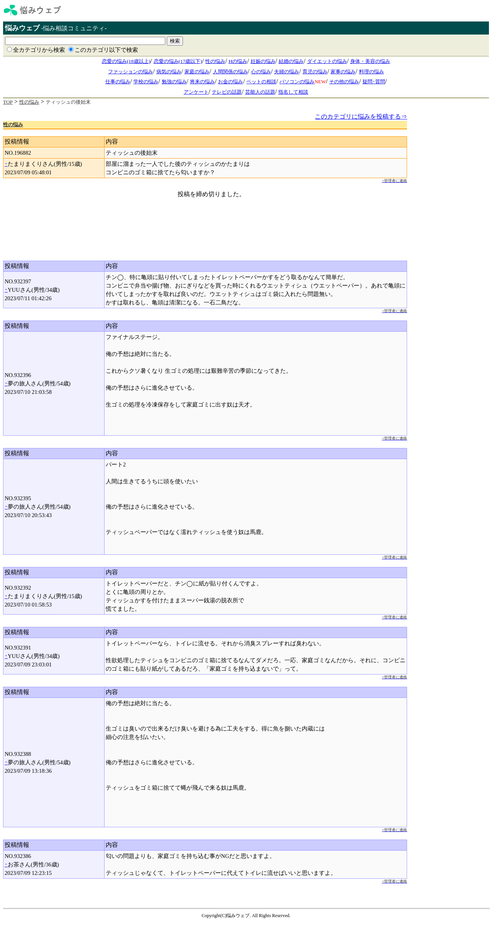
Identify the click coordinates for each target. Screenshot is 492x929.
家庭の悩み (196, 71)
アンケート (196, 92)
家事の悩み (343, 71)
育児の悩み (315, 71)
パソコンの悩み (296, 81)
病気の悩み (168, 71)
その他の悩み (344, 81)
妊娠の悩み (263, 61)
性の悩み (215, 61)
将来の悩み (202, 81)
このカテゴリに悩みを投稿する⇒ (361, 116)
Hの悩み (238, 61)
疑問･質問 (373, 81)
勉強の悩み (174, 81)
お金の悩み (230, 81)
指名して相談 (293, 92)
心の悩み (261, 71)
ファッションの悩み (130, 71)
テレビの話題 (227, 92)
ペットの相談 (261, 81)
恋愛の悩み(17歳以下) (178, 61)
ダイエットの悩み (327, 61)
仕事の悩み (117, 81)
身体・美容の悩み (370, 61)
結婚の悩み (291, 61)
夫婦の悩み (286, 71)
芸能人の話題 (260, 92)
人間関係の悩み (230, 71)
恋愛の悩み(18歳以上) (126, 61)
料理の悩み (371, 71)
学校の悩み (145, 81)
